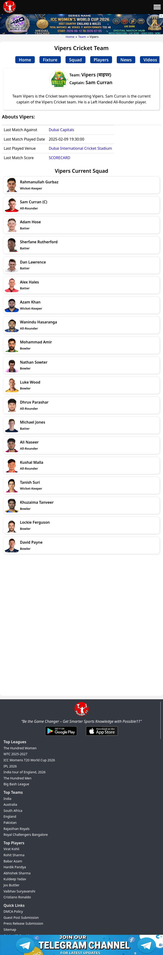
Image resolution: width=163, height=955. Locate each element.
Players (101, 60)
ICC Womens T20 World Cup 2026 (29, 760)
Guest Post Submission (21, 917)
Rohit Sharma (14, 855)
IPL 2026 (10, 766)
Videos (150, 60)
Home (70, 37)
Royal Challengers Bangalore (26, 834)
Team (82, 37)
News (126, 60)
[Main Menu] (157, 7)
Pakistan (10, 822)
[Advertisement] (81, 592)
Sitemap (10, 929)
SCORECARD (59, 157)
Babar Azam (13, 861)
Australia (10, 804)
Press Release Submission (23, 923)
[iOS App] (102, 736)
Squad (75, 60)
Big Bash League (16, 784)
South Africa (13, 810)
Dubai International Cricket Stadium (80, 148)
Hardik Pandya (15, 867)
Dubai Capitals (61, 129)
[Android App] (61, 736)
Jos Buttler (11, 885)
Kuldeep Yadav (15, 879)
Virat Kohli (11, 849)
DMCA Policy (13, 911)
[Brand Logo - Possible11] (81, 715)
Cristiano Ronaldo (17, 897)
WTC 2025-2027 (15, 754)
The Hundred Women (20, 748)
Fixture (50, 60)
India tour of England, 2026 (25, 772)
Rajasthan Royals (17, 828)
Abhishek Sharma (17, 873)
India (7, 798)
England (10, 816)
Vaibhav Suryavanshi (19, 891)
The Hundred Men (17, 778)
